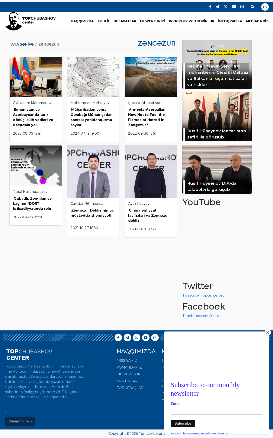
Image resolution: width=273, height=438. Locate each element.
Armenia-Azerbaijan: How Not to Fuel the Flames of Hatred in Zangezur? (147, 117)
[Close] (267, 332)
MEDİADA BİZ (257, 21)
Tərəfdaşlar (130, 388)
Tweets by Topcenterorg (203, 295)
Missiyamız (127, 361)
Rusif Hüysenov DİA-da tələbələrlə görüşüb (212, 186)
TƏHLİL (103, 21)
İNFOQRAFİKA (230, 21)
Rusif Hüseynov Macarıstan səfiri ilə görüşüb (216, 134)
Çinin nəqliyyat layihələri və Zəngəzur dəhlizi (148, 215)
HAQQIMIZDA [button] (82, 21)
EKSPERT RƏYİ (152, 21)
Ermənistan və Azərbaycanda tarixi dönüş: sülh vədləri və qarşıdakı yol (33, 117)
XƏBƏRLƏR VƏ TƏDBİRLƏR (191, 21)
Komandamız (129, 367)
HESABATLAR (125, 21)
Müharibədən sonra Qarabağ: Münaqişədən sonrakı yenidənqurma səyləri (92, 117)
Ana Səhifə (22, 44)
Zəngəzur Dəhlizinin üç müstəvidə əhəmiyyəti (92, 213)
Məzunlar (127, 381)
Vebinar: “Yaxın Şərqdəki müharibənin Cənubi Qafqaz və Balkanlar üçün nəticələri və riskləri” (217, 75)
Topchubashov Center (201, 316)
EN (265, 7)
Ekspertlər (129, 374)
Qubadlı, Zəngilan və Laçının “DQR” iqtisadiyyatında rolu (32, 203)
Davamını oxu (20, 421)
